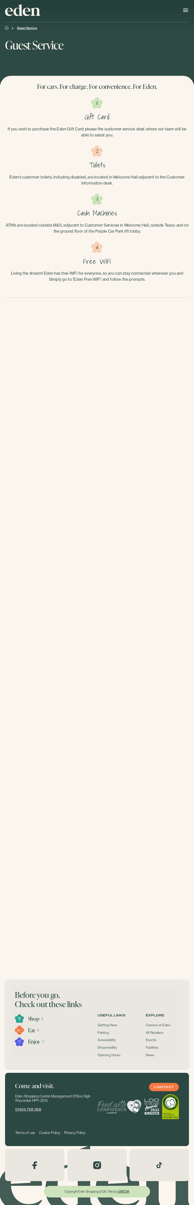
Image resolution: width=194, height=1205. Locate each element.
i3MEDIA (123, 1191)
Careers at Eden (158, 1025)
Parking (103, 1033)
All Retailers (154, 1033)
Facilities (152, 1047)
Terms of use (25, 1133)
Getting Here (107, 1025)
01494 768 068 (28, 1109)
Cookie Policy (49, 1133)
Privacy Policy (74, 1133)
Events (151, 1040)
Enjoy (36, 1041)
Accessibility (107, 1040)
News (150, 1055)
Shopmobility (107, 1047)
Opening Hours (109, 1055)
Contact (164, 1087)
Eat (34, 1030)
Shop (36, 1018)
